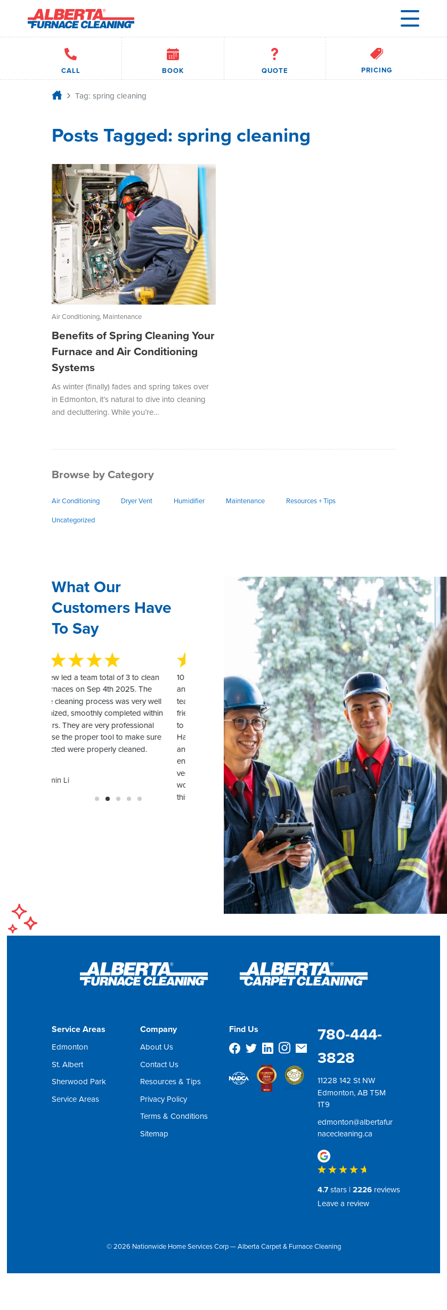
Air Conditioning (76, 501)
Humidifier (189, 501)
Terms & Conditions (174, 1116)
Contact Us (159, 1064)
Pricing (376, 58)
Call (70, 58)
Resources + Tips (311, 501)
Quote (275, 58)
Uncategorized (73, 520)
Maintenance (245, 501)
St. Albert (67, 1064)
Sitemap (154, 1134)
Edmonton (70, 1047)
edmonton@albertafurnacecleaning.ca (355, 1128)
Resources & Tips (170, 1081)
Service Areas (75, 1099)
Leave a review (343, 1203)
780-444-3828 (350, 1046)
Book (173, 58)
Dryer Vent (136, 501)
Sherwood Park (79, 1081)
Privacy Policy (163, 1099)
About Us (156, 1047)
